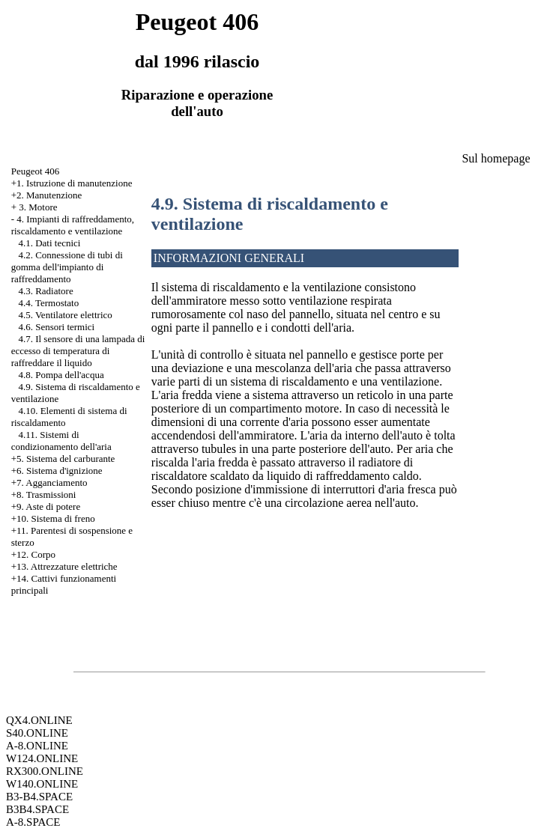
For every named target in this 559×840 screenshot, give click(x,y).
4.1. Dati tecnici (49, 243)
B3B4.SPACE (37, 809)
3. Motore (38, 207)
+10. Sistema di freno (53, 518)
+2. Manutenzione (46, 195)
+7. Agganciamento (49, 482)
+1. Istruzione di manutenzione (72, 183)
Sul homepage (496, 158)
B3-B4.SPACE (39, 797)
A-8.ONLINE (37, 746)
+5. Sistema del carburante (63, 458)
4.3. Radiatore (45, 290)
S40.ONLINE (37, 733)
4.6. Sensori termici (56, 326)
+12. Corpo (33, 554)
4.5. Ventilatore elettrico (65, 314)
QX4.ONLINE (39, 720)
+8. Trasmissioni (43, 494)
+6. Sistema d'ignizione (57, 470)
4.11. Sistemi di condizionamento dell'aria (61, 440)
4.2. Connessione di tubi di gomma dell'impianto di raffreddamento (67, 266)
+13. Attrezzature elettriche (64, 566)
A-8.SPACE (33, 822)
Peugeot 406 (35, 171)
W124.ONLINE (42, 758)
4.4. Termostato (48, 302)
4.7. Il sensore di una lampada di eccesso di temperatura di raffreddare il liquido (78, 350)
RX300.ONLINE (44, 771)
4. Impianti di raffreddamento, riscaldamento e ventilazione (72, 225)
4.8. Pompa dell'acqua (60, 374)
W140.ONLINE (42, 784)
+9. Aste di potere (46, 506)
